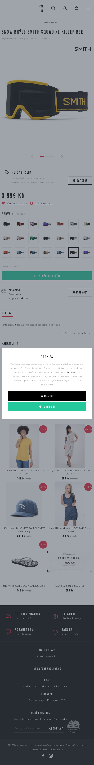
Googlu (68, 372)
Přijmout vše (47, 407)
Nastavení (47, 396)
